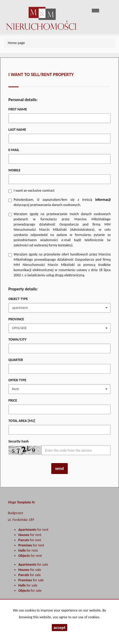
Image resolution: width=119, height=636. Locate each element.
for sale (33, 564)
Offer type (17, 380)
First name (17, 109)
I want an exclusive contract (34, 190)
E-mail (13, 150)
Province (16, 319)
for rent (33, 529)
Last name (17, 129)
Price (12, 400)
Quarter (15, 360)
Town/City (17, 339)
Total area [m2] (21, 421)
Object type (18, 299)
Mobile (14, 170)
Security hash (18, 441)
